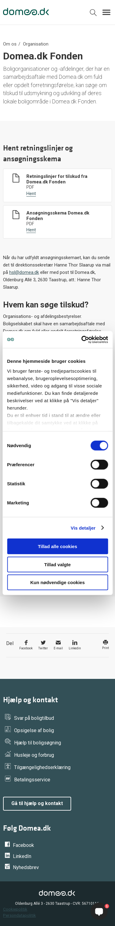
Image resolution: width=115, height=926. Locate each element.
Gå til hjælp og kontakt (37, 803)
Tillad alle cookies (57, 546)
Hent (31, 193)
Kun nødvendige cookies (57, 582)
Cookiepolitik (15, 909)
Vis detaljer (83, 527)
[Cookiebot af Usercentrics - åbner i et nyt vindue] (82, 339)
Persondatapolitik (19, 915)
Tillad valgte (57, 564)
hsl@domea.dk (24, 272)
